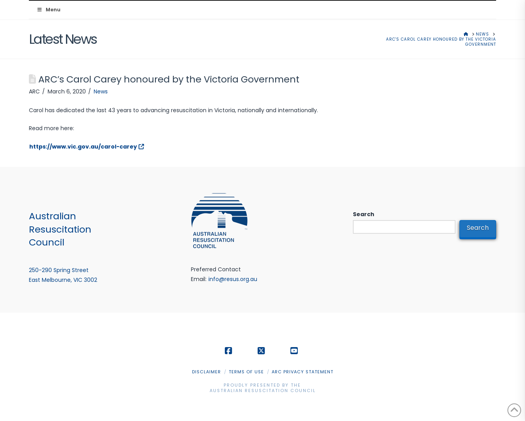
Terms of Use (246, 372)
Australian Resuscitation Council (263, 390)
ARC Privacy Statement (302, 372)
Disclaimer (206, 372)
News (101, 91)
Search (363, 214)
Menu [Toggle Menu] (49, 9)
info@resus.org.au (232, 279)
